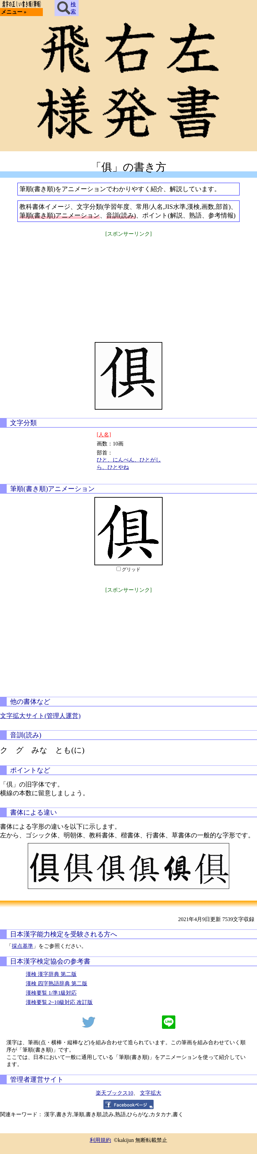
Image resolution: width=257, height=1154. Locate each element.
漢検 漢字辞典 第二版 (51, 974)
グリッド (131, 569)
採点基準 (22, 946)
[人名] (104, 434)
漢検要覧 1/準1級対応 (51, 993)
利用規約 (100, 1140)
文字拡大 (150, 1093)
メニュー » (13, 12)
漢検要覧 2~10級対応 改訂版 (59, 1002)
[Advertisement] (128, 285)
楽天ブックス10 (114, 1093)
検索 (66, 8)
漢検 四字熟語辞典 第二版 (56, 983)
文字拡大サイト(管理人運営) (40, 715)
